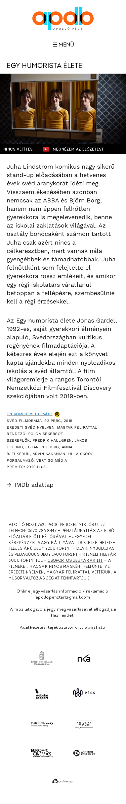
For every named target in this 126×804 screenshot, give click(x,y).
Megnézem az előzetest (73, 149)
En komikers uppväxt (30, 414)
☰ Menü (63, 44)
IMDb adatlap (30, 484)
